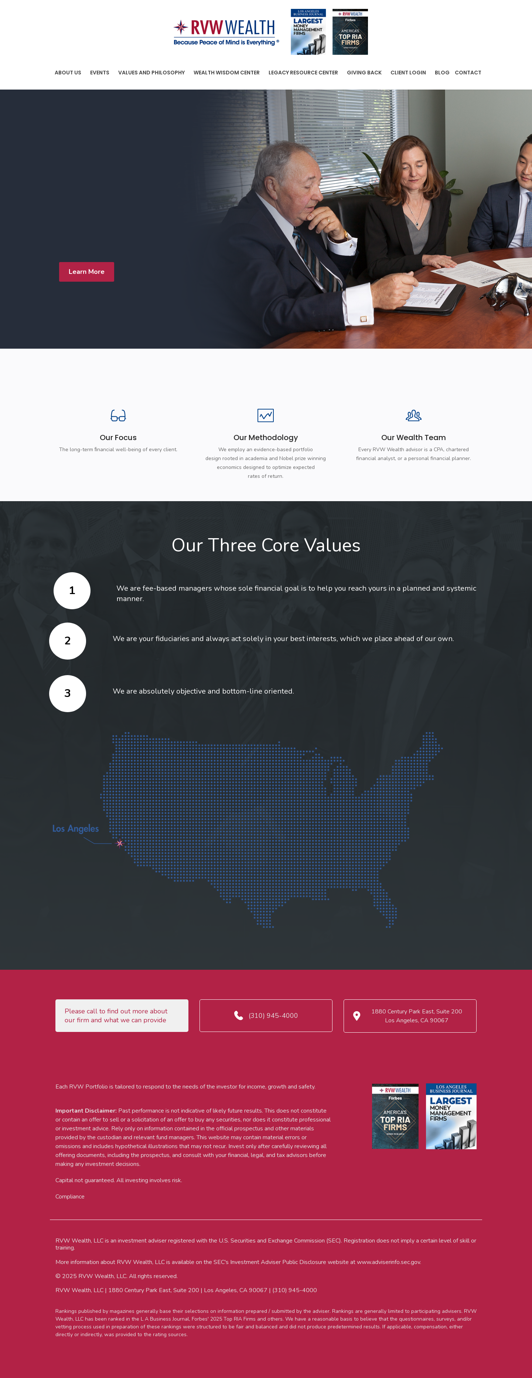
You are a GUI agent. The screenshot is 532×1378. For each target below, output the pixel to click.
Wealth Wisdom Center (227, 72)
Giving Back (364, 72)
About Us (68, 72)
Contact (468, 72)
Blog (442, 72)
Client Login (408, 72)
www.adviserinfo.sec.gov (388, 1262)
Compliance (70, 1197)
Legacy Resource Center (303, 72)
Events (99, 72)
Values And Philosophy (151, 72)
